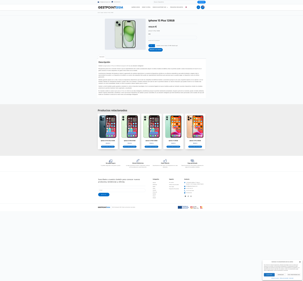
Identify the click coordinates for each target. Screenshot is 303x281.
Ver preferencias (294, 275)
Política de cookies (275, 278)
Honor (154, 198)
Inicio (99, 13)
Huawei (154, 192)
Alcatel (154, 200)
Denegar (281, 275)
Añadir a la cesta (156, 50)
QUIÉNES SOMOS (136, 7)
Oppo (154, 190)
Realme (154, 196)
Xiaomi (154, 185)
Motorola (155, 194)
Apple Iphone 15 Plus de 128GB (112, 66)
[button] (300, 262)
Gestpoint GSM (126, 66)
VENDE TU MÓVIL (146, 7)
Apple (102, 13)
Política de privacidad (284, 278)
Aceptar (269, 275)
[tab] (102, 57)
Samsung (155, 186)
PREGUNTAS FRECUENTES (176, 7)
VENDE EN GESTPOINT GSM (160, 7)
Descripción (101, 57)
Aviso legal (291, 278)
